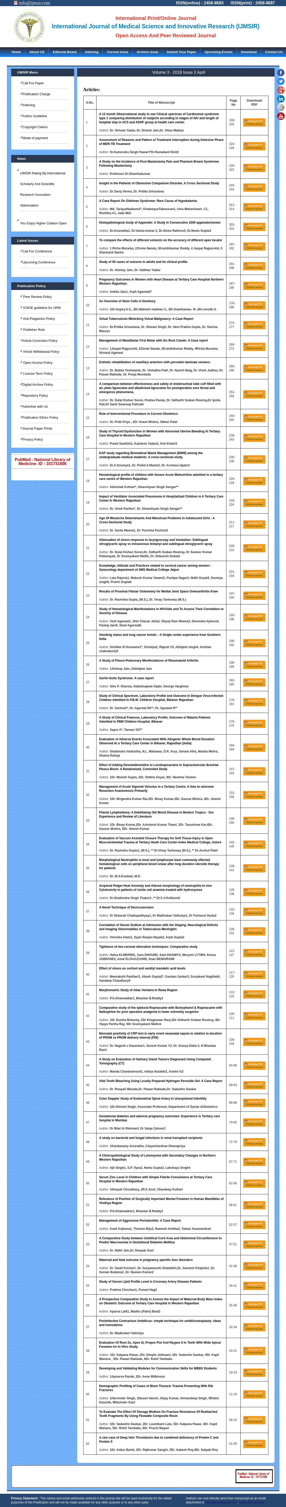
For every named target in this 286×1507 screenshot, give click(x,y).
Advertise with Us (35, 406)
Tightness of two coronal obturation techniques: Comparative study (148, 947)
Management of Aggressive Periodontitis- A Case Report (140, 1220)
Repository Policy (35, 395)
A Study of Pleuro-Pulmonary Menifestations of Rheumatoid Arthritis (148, 660)
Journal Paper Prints (37, 428)
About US (36, 52)
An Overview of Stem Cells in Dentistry (127, 301)
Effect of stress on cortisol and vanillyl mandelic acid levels (142, 968)
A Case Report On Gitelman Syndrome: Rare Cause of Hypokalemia (148, 201)
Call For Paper (33, 83)
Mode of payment (35, 138)
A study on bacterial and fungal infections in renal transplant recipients (150, 1138)
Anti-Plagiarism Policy (38, 319)
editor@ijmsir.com (251, 1502)
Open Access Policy (37, 362)
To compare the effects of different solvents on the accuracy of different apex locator (160, 240)
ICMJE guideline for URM (41, 308)
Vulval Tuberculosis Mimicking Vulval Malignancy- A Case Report (146, 319)
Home (16, 52)
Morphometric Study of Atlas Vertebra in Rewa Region (138, 990)
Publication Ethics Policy (40, 417)
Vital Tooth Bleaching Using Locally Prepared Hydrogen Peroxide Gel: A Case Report (160, 1081)
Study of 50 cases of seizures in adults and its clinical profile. (143, 262)
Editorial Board (64, 52)
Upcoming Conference (38, 262)
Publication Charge (36, 94)
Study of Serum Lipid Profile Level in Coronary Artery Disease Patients (150, 1281)
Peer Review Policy (37, 297)
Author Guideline (34, 116)
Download (249, 52)
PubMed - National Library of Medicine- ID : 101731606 (42, 461)
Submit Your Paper (181, 52)
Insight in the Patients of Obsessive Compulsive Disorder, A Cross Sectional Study (159, 183)
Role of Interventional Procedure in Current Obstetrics (138, 414)
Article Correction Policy (40, 341)
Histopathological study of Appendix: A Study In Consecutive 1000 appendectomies (160, 222)
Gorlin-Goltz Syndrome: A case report (126, 678)
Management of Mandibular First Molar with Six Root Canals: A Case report (153, 340)
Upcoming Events (219, 52)
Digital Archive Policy (37, 384)
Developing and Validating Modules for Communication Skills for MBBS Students (158, 1368)
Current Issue (117, 52)
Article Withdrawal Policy (40, 352)
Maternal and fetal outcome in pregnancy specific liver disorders (146, 1260)
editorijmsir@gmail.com (221, 1502)
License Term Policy (37, 373)
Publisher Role (33, 330)
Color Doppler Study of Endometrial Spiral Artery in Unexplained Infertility (153, 1098)
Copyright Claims (35, 127)
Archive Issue (147, 52)
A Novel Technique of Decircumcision (126, 907)
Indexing (92, 52)
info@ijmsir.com (32, 3)
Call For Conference (37, 251)
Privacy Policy (32, 439)
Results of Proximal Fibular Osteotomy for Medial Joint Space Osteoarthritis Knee (158, 591)
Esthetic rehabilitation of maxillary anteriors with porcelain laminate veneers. (155, 362)
